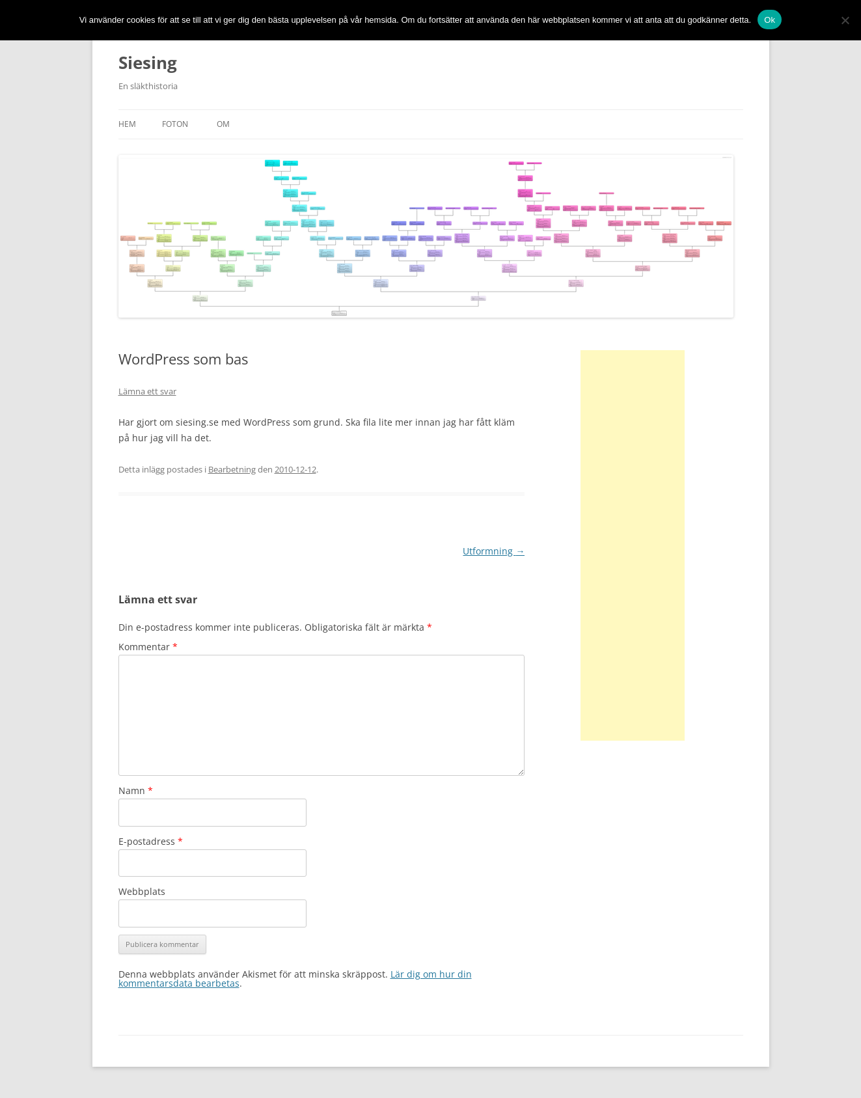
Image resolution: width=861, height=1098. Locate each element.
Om (223, 124)
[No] (844, 20)
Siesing (147, 62)
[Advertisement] (633, 545)
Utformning (494, 551)
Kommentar (148, 646)
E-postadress (150, 841)
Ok (769, 20)
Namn (135, 790)
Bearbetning (232, 469)
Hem (127, 124)
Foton (175, 124)
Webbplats (141, 891)
